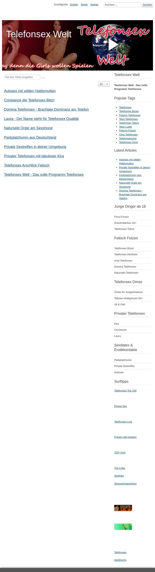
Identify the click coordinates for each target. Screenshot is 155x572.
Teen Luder (125, 126)
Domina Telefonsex (125, 266)
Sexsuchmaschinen (125, 483)
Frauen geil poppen (125, 437)
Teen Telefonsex (128, 119)
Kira (116, 323)
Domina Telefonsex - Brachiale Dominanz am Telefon (46, 109)
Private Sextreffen (124, 366)
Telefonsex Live (123, 421)
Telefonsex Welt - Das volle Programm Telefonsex (44, 175)
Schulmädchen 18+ (125, 222)
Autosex (119, 372)
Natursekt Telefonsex (126, 272)
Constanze (120, 329)
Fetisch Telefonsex (129, 115)
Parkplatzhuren (123, 360)
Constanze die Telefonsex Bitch (29, 100)
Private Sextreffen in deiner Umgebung (35, 147)
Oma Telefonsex (128, 134)
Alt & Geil (119, 304)
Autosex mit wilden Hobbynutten (30, 91)
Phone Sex (120, 406)
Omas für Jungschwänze (128, 292)
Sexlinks (119, 475)
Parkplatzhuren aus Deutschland (30, 137)
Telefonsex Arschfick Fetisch (26, 165)
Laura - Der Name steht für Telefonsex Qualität (41, 119)
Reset (84, 4)
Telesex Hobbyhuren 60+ (128, 298)
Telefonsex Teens (129, 122)
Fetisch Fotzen (127, 130)
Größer (74, 4)
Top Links (119, 468)
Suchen (147, 4)
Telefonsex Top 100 (125, 390)
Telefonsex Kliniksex (125, 254)
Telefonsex (125, 107)
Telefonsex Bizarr (129, 111)
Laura (117, 336)
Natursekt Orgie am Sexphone (28, 128)
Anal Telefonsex (123, 260)
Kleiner (94, 4)
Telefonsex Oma (128, 142)
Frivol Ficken (121, 216)
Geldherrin (120, 560)
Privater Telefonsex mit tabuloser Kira (34, 156)
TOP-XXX (120, 452)
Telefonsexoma (127, 138)
